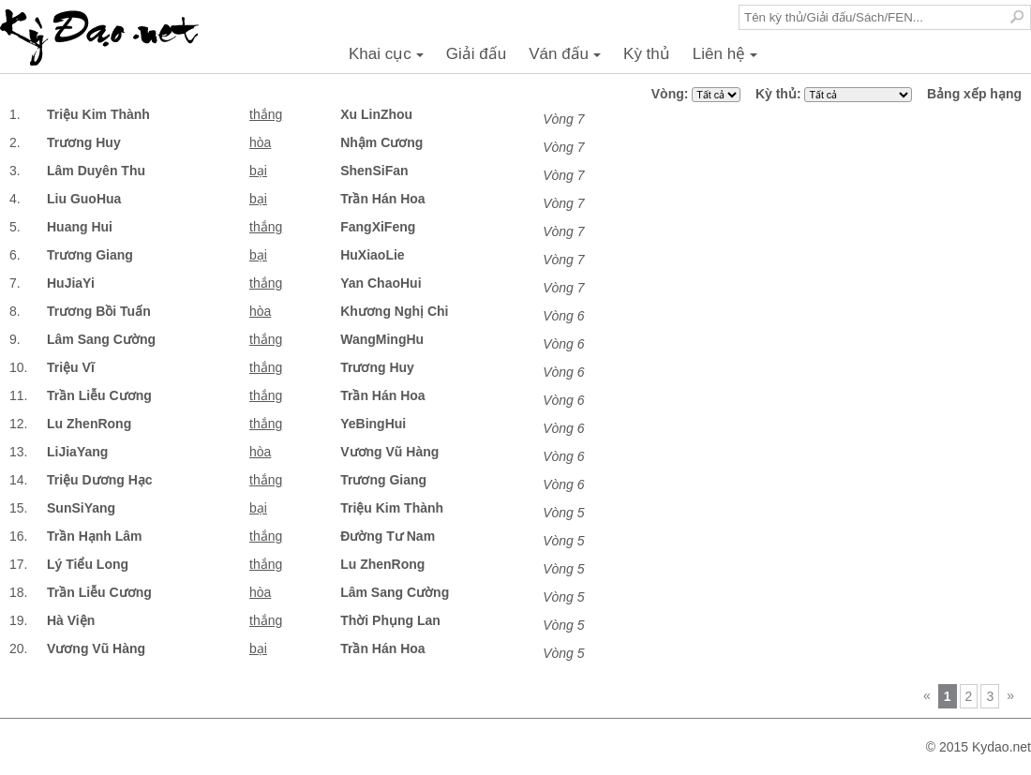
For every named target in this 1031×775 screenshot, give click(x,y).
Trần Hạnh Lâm (94, 536)
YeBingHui (373, 423)
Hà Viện (71, 620)
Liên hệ (728, 59)
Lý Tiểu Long (87, 564)
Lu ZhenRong (89, 423)
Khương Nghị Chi (394, 311)
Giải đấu (476, 54)
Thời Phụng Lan (390, 620)
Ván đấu (567, 59)
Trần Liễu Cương (99, 395)
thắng (265, 114)
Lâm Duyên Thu (96, 170)
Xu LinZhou (376, 114)
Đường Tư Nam (387, 536)
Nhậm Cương (381, 142)
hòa (260, 142)
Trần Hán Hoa (382, 198)
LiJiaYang (77, 451)
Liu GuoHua (84, 198)
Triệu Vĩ (71, 367)
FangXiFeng (377, 226)
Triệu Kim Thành (98, 114)
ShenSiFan (374, 170)
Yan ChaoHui (380, 283)
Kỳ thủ (646, 54)
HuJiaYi (71, 283)
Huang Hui (79, 226)
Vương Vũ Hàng (389, 451)
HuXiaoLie (372, 254)
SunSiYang (81, 507)
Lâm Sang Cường (101, 339)
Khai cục (389, 59)
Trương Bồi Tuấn (99, 311)
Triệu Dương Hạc (100, 479)
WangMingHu (382, 339)
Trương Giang (90, 254)
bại (258, 170)
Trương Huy (84, 142)
